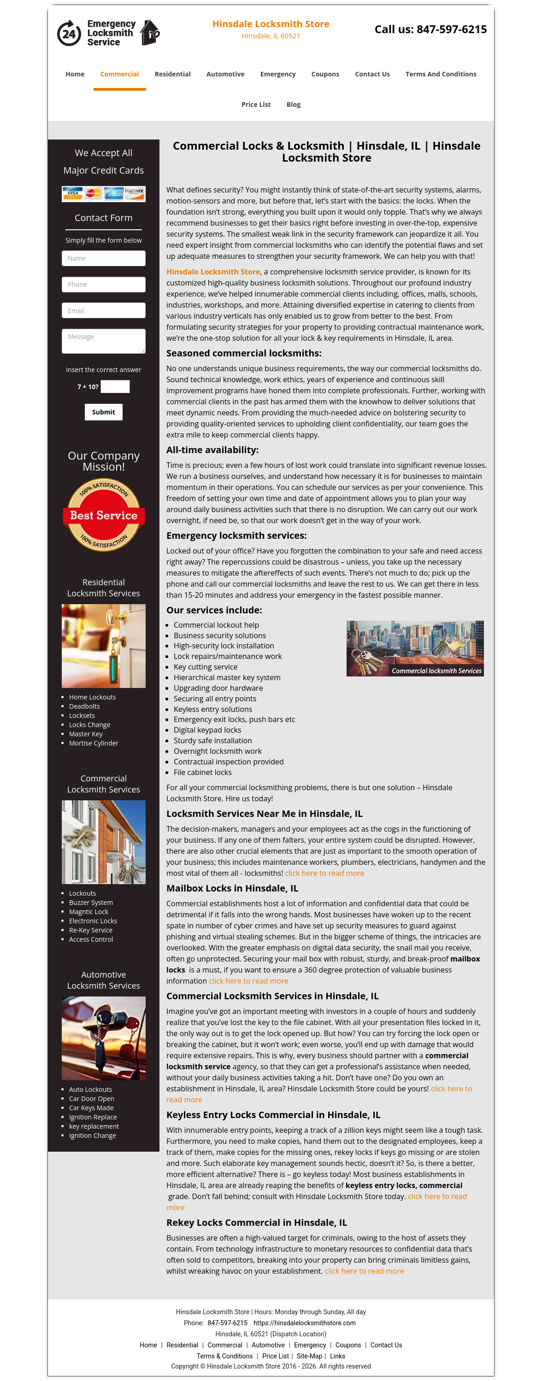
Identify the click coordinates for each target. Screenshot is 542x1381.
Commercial (119, 74)
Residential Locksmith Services (103, 588)
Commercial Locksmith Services (103, 784)
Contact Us (372, 74)
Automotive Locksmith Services (103, 980)
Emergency (278, 74)
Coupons (325, 74)
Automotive (225, 74)
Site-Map (309, 1356)
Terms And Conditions (441, 74)
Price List (256, 104)
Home (74, 74)
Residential (173, 74)
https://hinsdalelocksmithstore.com (304, 1323)
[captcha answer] (115, 386)
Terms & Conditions (225, 1356)
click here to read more (325, 873)
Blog (293, 104)
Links (337, 1356)
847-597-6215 (452, 28)
